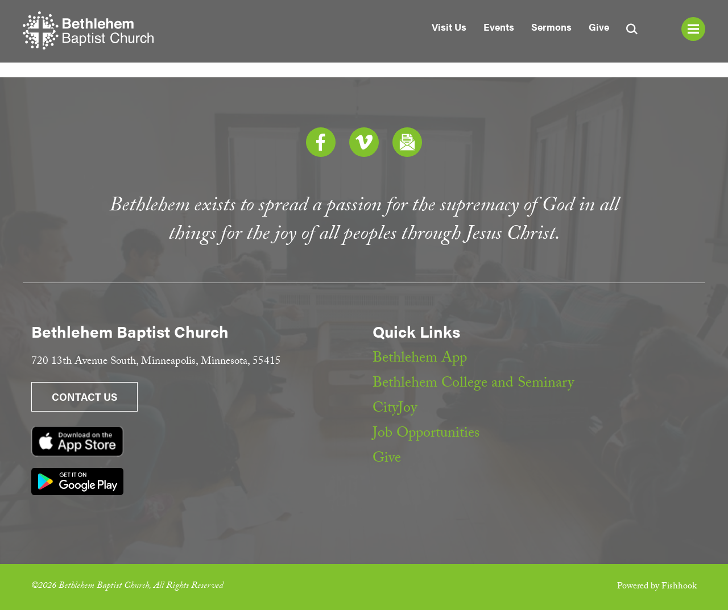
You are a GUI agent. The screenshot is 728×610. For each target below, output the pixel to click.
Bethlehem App (420, 359)
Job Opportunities (426, 434)
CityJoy (395, 409)
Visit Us (449, 27)
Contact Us (84, 396)
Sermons (551, 27)
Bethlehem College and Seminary (473, 384)
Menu (693, 29)
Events (498, 27)
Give (599, 27)
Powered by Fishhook (657, 587)
